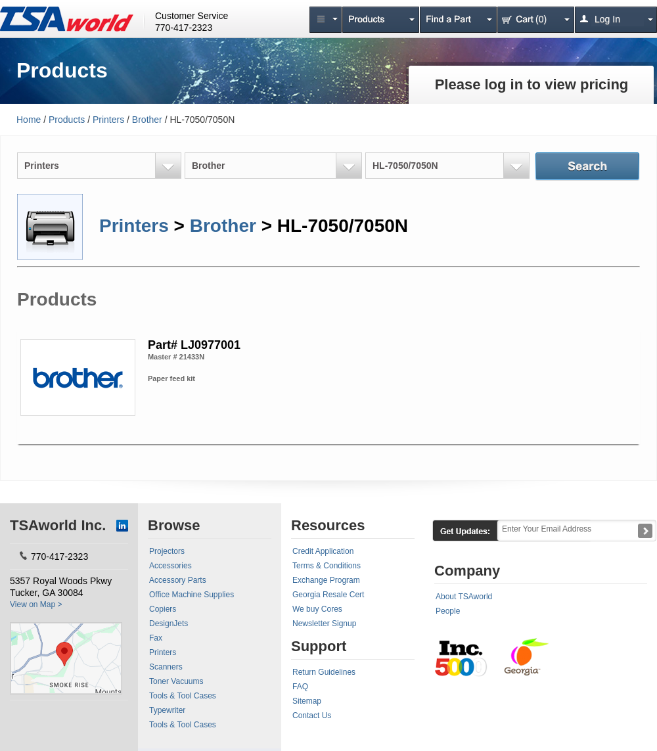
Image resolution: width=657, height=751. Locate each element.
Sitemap (306, 701)
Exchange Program (326, 580)
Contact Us (311, 715)
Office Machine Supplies (191, 594)
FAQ (300, 686)
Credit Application (322, 551)
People (448, 611)
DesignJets (168, 623)
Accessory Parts (177, 580)
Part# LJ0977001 (194, 345)
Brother (147, 119)
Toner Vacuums (176, 681)
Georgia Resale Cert (328, 594)
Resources (328, 525)
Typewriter (167, 710)
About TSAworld (464, 596)
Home (28, 119)
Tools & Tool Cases (182, 695)
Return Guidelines (323, 672)
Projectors (167, 551)
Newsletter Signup (324, 623)
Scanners (166, 666)
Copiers (162, 609)
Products (67, 119)
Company (467, 570)
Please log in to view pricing (532, 84)
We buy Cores (317, 609)
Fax (155, 638)
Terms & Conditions (326, 565)
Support (318, 646)
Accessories (170, 565)
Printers (108, 119)
